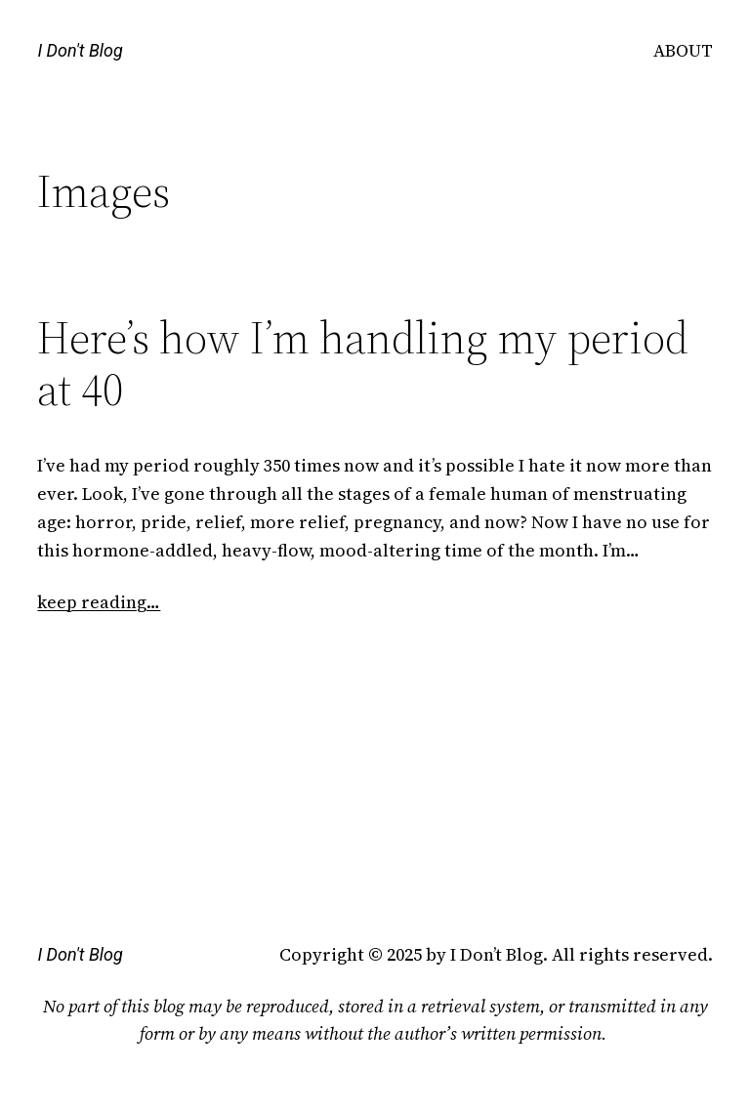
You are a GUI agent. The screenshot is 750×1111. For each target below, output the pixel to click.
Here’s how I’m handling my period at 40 (362, 363)
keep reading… (98, 602)
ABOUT (683, 50)
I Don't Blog (79, 50)
